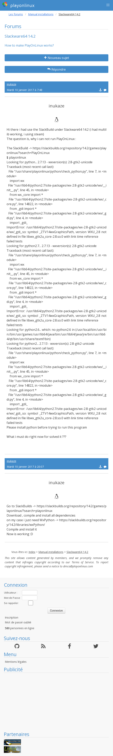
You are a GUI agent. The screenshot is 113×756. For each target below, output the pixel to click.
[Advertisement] (56, 702)
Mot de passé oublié (18, 622)
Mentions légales (16, 662)
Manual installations (40, 14)
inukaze (11, 84)
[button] (108, 5)
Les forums (16, 14)
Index (31, 552)
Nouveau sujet (56, 58)
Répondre (56, 69)
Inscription (11, 617)
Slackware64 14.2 (77, 552)
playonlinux (18, 5)
